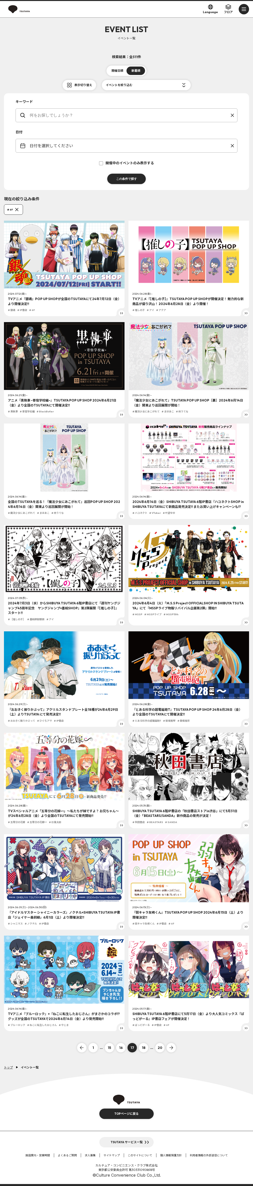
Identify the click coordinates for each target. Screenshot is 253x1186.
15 (109, 1047)
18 (144, 1047)
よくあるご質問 (67, 1155)
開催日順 (117, 70)
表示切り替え (83, 85)
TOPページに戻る (126, 1113)
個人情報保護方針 (171, 1155)
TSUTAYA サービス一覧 (127, 1142)
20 (160, 1047)
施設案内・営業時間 (37, 1155)
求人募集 (90, 1155)
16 (121, 1047)
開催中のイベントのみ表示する (126, 163)
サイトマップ (112, 1155)
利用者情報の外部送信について (209, 1155)
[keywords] (130, 115)
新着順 (135, 70)
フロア (228, 9)
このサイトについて (140, 1155)
